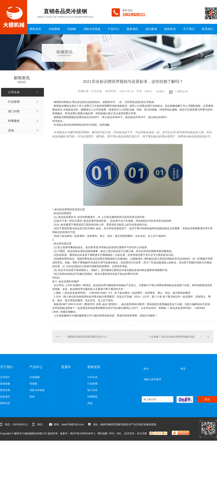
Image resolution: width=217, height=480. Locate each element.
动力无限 (142, 433)
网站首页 (35, 29)
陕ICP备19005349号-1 (82, 433)
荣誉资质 (5, 390)
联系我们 (207, 29)
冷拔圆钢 (54, 29)
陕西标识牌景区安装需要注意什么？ (87, 336)
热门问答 (92, 390)
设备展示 (5, 396)
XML (119, 433)
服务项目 (132, 29)
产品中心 (113, 29)
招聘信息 (5, 403)
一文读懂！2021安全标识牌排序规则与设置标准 (175, 336)
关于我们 (189, 29)
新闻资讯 (170, 29)
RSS (112, 433)
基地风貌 (5, 383)
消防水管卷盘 (92, 29)
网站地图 (102, 433)
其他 (32, 396)
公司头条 (92, 377)
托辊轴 (71, 29)
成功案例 (151, 29)
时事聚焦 (92, 396)
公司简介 (5, 377)
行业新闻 (92, 383)
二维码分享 (181, 91)
